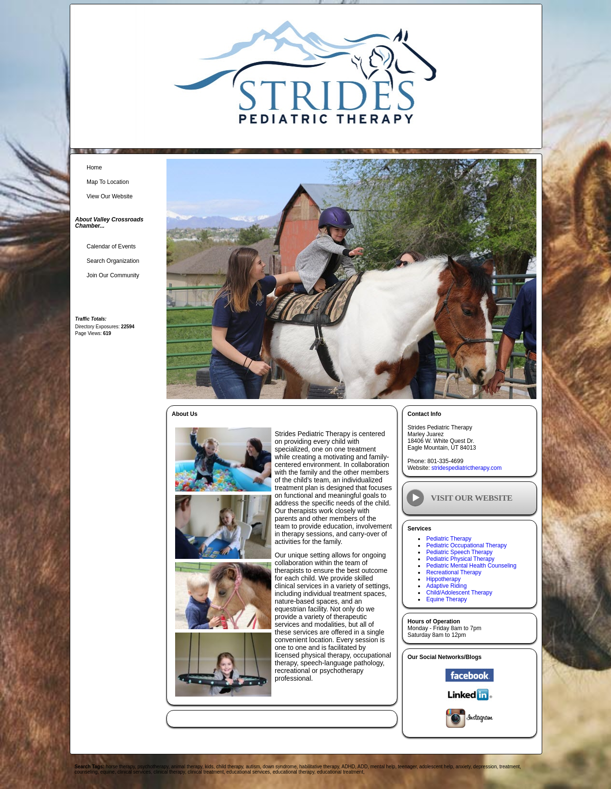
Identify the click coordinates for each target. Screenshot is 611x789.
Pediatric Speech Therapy (459, 552)
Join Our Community (113, 275)
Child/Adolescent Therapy (459, 592)
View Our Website (110, 196)
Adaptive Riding (446, 585)
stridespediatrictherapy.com (467, 468)
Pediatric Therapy (448, 538)
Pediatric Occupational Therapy (466, 545)
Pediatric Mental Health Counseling (471, 565)
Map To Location (108, 182)
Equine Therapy (446, 599)
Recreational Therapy (454, 572)
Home (94, 167)
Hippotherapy (443, 579)
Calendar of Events (111, 246)
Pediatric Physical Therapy (460, 559)
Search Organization (113, 261)
